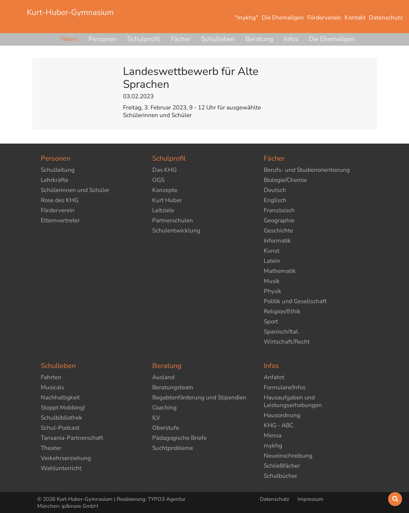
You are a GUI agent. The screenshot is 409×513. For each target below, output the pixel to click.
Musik (272, 281)
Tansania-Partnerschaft (72, 438)
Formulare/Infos (285, 387)
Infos (291, 39)
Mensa (272, 435)
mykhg (273, 446)
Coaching (164, 408)
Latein (272, 261)
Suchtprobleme (172, 448)
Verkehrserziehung (66, 458)
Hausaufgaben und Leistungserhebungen (293, 401)
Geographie (279, 220)
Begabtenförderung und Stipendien (199, 397)
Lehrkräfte (54, 180)
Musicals (52, 387)
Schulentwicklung (176, 231)
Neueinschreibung (288, 456)
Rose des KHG (59, 200)
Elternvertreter (60, 220)
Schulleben (218, 39)
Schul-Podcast (60, 428)
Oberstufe (165, 428)
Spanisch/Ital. (281, 332)
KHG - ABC (278, 425)
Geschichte (278, 231)
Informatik (277, 241)
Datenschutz (275, 499)
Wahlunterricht (61, 468)
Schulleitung (58, 170)
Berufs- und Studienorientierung (307, 170)
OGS (158, 180)
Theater (51, 448)
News (69, 39)
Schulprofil (143, 39)
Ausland (163, 377)
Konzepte (164, 190)
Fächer (181, 39)
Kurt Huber (167, 200)
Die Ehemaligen (332, 39)
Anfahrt (274, 377)
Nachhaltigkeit (60, 397)
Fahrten (51, 377)
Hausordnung (282, 415)
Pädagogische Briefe (179, 438)
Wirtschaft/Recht (287, 342)
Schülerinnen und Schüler (75, 190)
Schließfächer (282, 466)
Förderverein (58, 210)
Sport (271, 321)
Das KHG (164, 170)
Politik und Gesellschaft (295, 301)
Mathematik (280, 271)
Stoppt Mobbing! (63, 408)
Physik (272, 291)
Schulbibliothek (61, 418)
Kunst (271, 251)
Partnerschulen (172, 220)
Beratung (259, 39)
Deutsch (275, 190)
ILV (156, 418)
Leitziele (163, 210)
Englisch (275, 200)
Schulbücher (280, 476)
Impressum (310, 499)
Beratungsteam (172, 387)
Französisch (279, 210)
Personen (102, 39)
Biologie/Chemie (285, 180)
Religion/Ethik (282, 311)
